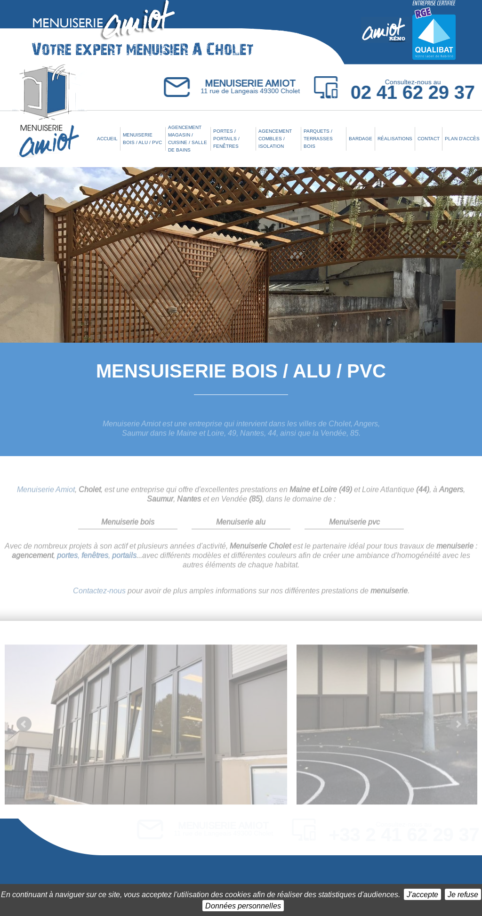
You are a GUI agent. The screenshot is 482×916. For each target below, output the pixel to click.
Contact (429, 139)
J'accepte (422, 894)
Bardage (360, 139)
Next (458, 728)
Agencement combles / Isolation (275, 138)
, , (97, 558)
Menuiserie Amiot (46, 493)
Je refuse (463, 894)
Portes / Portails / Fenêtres (226, 138)
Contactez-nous (99, 594)
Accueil (107, 139)
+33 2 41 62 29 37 (404, 834)
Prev (24, 728)
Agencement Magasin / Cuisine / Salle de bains (187, 138)
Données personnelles (243, 905)
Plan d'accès (462, 139)
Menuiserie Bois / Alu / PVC (142, 138)
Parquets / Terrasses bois (318, 138)
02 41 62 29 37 (413, 92)
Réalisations (395, 139)
